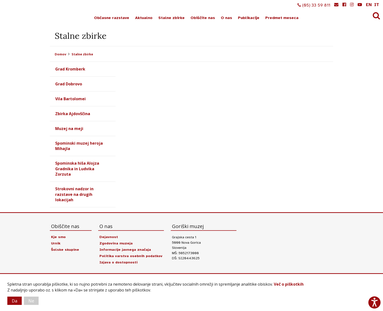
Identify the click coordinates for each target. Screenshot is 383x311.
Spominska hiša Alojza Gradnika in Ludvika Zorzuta (77, 169)
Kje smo (58, 237)
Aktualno (143, 17)
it (376, 4)
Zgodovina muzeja (116, 243)
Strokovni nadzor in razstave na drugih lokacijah (74, 194)
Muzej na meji (69, 128)
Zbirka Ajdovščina (72, 113)
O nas (226, 17)
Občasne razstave (111, 17)
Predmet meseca (281, 17)
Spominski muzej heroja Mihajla (79, 145)
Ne (31, 301)
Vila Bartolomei (70, 98)
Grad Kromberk (70, 69)
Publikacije (248, 17)
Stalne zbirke (171, 17)
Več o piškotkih (289, 284)
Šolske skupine (65, 249)
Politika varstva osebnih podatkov (130, 256)
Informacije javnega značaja (125, 249)
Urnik (55, 243)
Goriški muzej (21, 12)
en (369, 4)
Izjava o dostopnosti (118, 262)
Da (14, 301)
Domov (60, 54)
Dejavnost (108, 237)
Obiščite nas (203, 17)
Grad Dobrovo (68, 84)
